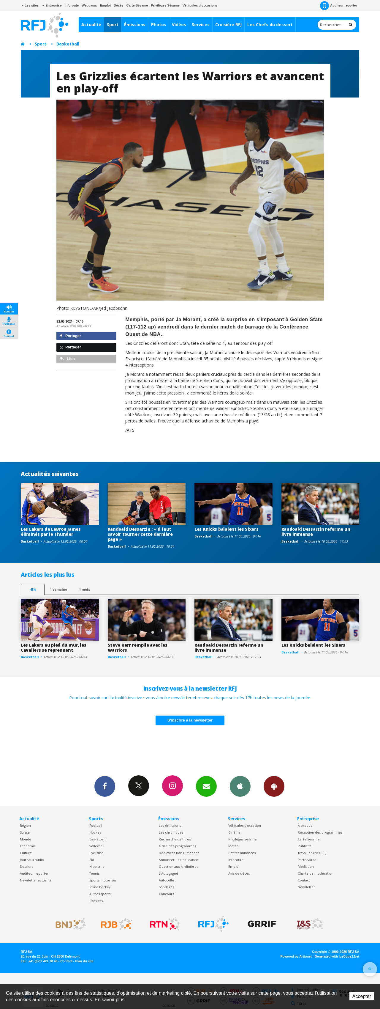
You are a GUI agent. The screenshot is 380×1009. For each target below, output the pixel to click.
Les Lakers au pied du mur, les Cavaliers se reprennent (53, 647)
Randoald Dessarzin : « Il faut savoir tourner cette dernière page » (140, 534)
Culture (26, 853)
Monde (25, 839)
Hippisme (96, 866)
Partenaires (307, 860)
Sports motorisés (102, 880)
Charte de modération (315, 873)
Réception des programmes (320, 832)
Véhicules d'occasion (244, 825)
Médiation (306, 866)
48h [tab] (33, 589)
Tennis (94, 873)
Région (25, 825)
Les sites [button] (30, 5)
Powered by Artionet (296, 956)
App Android (274, 786)
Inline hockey (99, 887)
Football (95, 825)
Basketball (67, 44)
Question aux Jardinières (178, 866)
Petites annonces (242, 853)
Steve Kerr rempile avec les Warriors (137, 647)
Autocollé (166, 880)
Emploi (105, 5)
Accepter (361, 996)
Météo (233, 846)
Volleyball (96, 846)
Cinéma (234, 832)
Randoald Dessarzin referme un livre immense (315, 531)
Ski (91, 860)
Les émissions (170, 825)
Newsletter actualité (36, 880)
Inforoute (72, 5)
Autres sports (99, 894)
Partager (70, 336)
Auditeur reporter (34, 873)
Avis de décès (239, 873)
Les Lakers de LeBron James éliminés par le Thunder (51, 531)
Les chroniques (171, 832)
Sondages (166, 887)
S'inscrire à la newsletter (190, 720)
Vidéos (179, 24)
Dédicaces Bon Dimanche (179, 853)
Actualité (91, 24)
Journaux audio (32, 860)
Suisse (25, 832)
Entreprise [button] (51, 5)
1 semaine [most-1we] (58, 589)
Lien (67, 358)
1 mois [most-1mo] (84, 589)
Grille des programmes (177, 846)
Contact (304, 880)
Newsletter (306, 887)
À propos (305, 825)
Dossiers (26, 866)
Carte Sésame (137, 5)
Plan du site (84, 961)
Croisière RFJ (228, 24)
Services (201, 24)
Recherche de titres (175, 839)
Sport (112, 24)
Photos (158, 24)
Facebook (104, 786)
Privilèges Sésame (165, 5)
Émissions (134, 24)
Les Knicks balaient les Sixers (226, 529)
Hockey (95, 832)
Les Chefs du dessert (270, 24)
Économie (28, 846)
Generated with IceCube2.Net (337, 956)
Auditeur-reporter (338, 5)
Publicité (305, 846)
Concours (166, 894)
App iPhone (240, 786)
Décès (118, 5)
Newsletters (206, 786)
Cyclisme (96, 853)
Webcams (89, 5)
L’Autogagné (168, 873)
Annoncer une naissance (178, 860)
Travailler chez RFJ (312, 853)
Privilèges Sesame (242, 839)
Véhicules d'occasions (200, 5)
